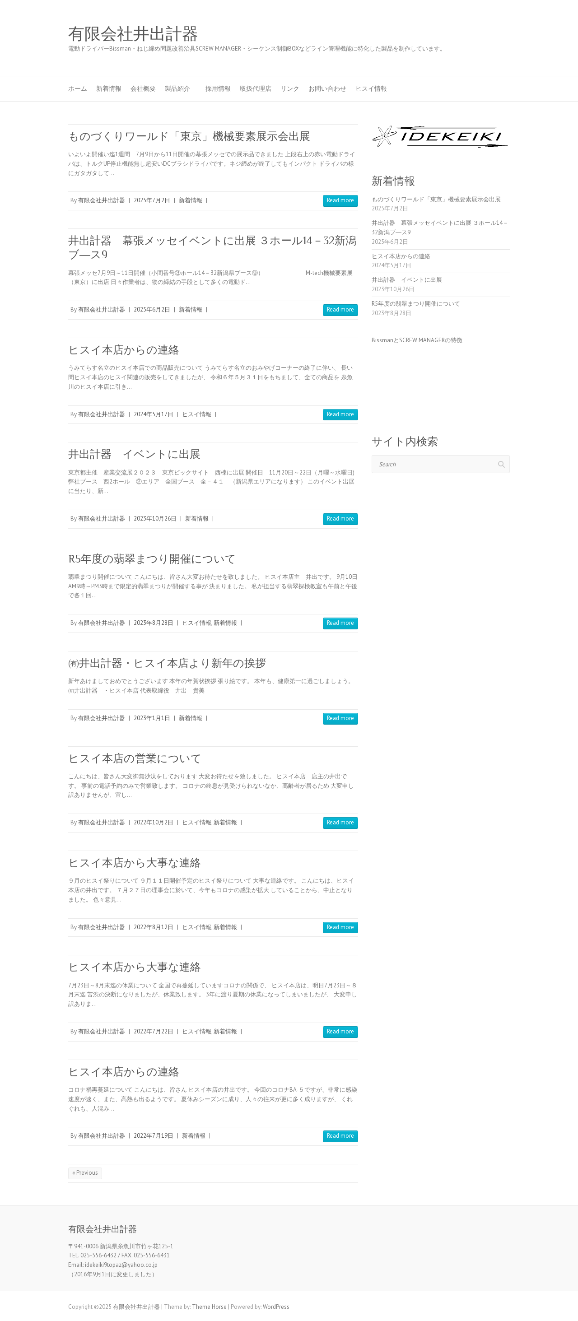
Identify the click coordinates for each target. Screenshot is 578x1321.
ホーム (77, 88)
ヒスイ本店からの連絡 (123, 350)
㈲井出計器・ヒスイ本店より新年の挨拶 (167, 663)
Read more (340, 200)
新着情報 (108, 88)
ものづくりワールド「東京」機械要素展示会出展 (189, 136)
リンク (289, 88)
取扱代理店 (255, 88)
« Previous (85, 1173)
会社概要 (143, 88)
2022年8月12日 (153, 927)
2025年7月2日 (152, 200)
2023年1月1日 (152, 718)
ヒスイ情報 (371, 88)
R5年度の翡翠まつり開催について (152, 559)
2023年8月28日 (153, 623)
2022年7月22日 (153, 1031)
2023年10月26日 (155, 518)
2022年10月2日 (153, 822)
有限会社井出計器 (133, 34)
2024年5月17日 (153, 414)
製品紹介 (180, 88)
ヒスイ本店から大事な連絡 (134, 862)
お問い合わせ (327, 88)
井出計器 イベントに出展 (134, 454)
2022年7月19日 (153, 1136)
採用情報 (218, 88)
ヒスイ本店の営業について (135, 758)
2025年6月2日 (152, 309)
